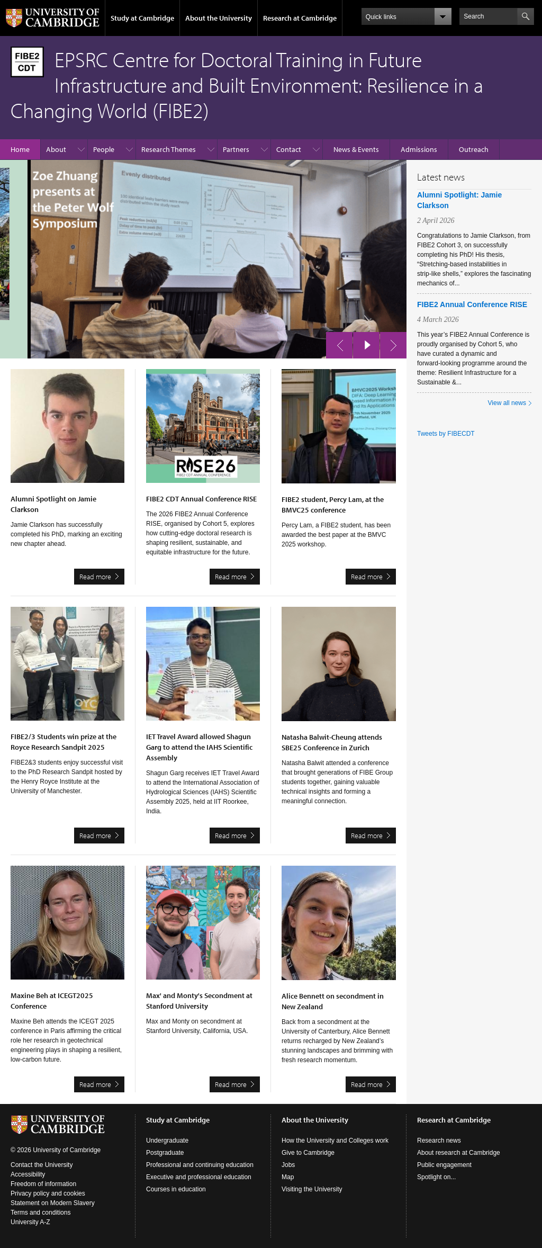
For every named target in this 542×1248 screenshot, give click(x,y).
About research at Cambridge (458, 1152)
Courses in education (176, 1189)
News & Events (356, 149)
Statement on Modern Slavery (53, 1203)
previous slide (336, 342)
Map (288, 1177)
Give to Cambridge (308, 1152)
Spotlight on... (436, 1177)
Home (20, 149)
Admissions (419, 149)
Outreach (474, 149)
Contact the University (42, 1165)
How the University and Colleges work (335, 1140)
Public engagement (444, 1165)
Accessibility (28, 1174)
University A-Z (30, 1222)
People (103, 149)
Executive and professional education (198, 1177)
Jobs (288, 1165)
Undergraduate (167, 1140)
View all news (507, 403)
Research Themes (168, 149)
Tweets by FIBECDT (446, 433)
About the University (218, 18)
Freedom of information (43, 1184)
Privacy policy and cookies (48, 1193)
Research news (439, 1140)
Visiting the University (312, 1189)
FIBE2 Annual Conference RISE (472, 304)
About (56, 149)
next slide (390, 342)
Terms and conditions (40, 1212)
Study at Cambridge (142, 18)
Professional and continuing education (200, 1165)
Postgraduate (165, 1152)
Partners (236, 149)
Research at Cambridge (300, 18)
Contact (288, 149)
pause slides (363, 342)
